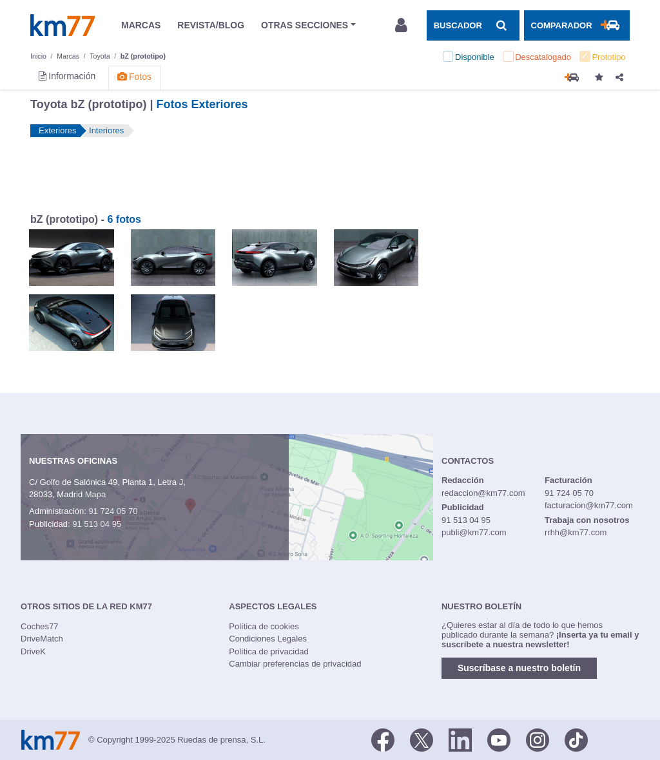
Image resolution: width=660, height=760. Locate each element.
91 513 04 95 (96, 524)
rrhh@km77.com (576, 532)
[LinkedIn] (460, 739)
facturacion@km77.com (589, 505)
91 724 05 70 (112, 511)
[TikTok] (576, 739)
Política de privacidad (269, 651)
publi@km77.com (474, 532)
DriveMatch (42, 638)
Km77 (62, 25)
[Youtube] (498, 739)
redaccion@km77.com (483, 493)
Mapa (95, 494)
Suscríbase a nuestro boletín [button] (519, 668)
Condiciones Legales (268, 638)
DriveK (33, 651)
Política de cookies (263, 626)
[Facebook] (382, 739)
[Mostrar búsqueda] (473, 25)
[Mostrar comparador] (577, 25)
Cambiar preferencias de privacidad (295, 664)
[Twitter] (421, 739)
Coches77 (40, 626)
